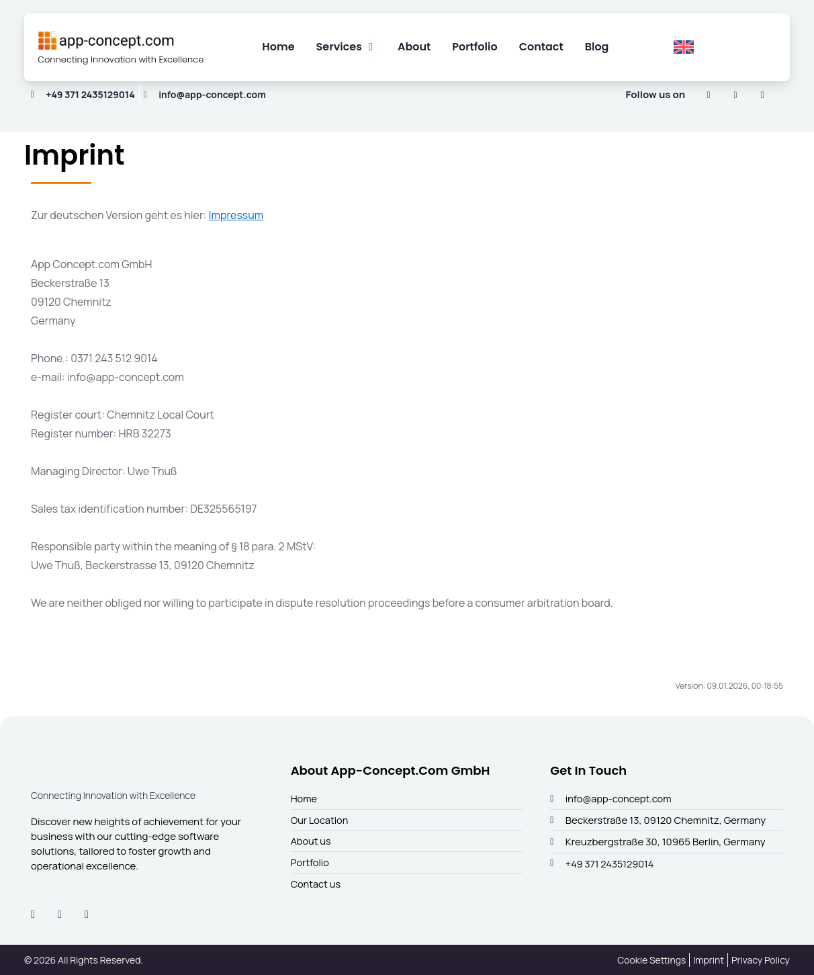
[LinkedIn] (708, 102)
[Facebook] (762, 102)
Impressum (236, 222)
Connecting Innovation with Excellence (102, 64)
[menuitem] (683, 50)
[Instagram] (735, 102)
